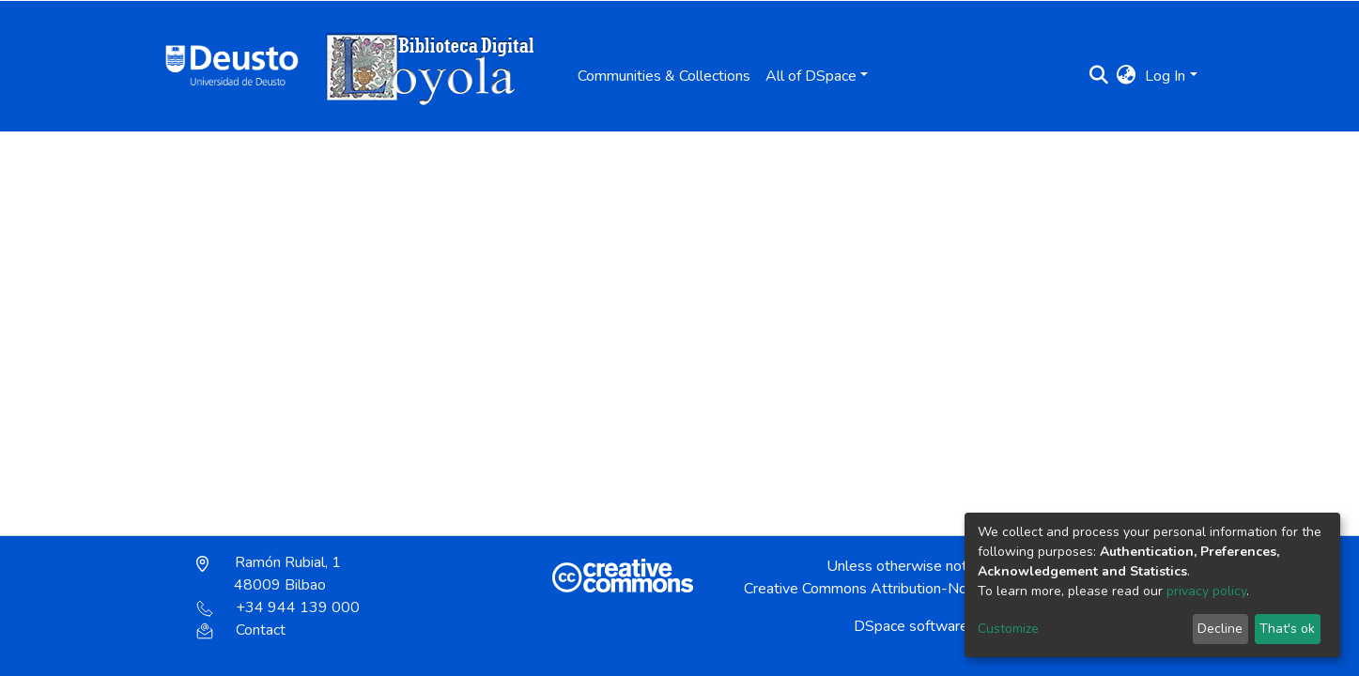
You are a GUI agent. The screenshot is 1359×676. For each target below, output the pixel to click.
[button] (1125, 76)
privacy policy (1206, 591)
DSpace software (911, 626)
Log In (1165, 76)
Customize (1008, 629)
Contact (241, 630)
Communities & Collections (664, 76)
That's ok (1287, 629)
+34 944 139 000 (278, 607)
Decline (1220, 629)
